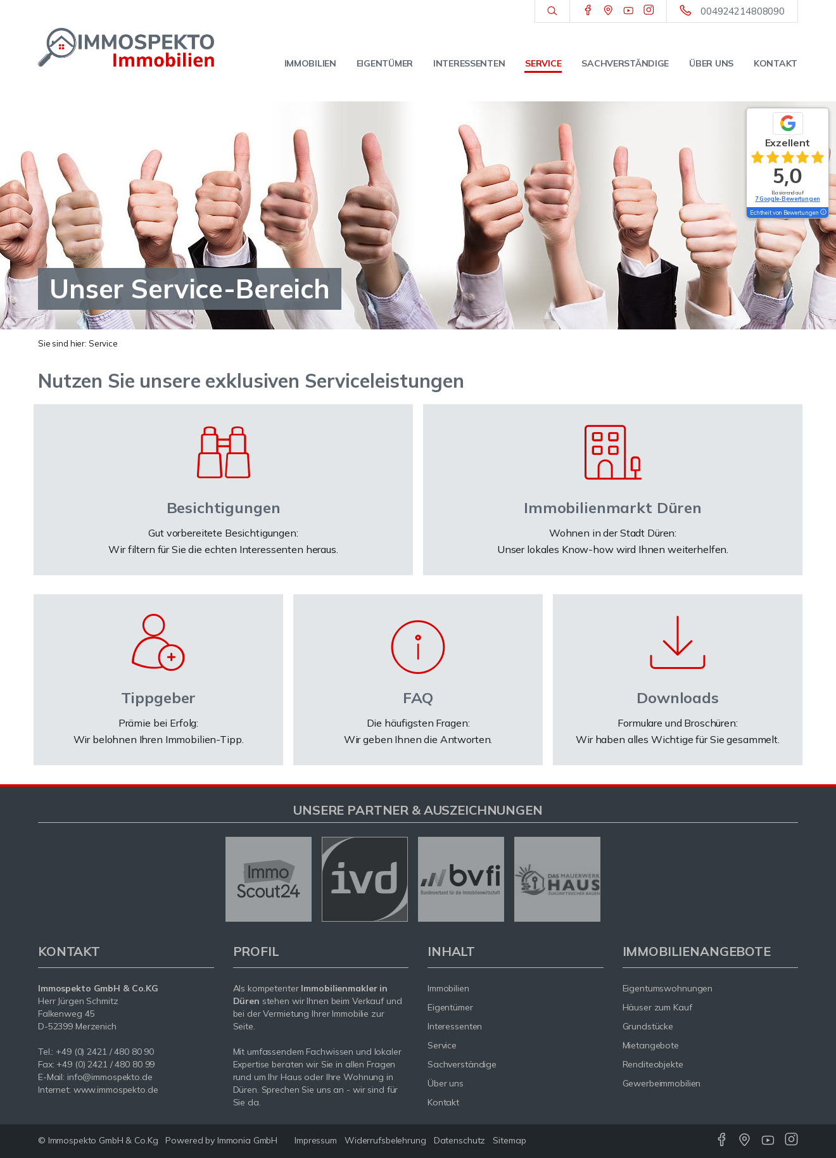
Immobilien (310, 63)
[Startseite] (126, 47)
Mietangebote (651, 1045)
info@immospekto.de (110, 1077)
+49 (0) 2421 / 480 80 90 (105, 1051)
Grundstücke (648, 1026)
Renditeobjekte (653, 1064)
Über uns (711, 63)
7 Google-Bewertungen (787, 198)
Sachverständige (625, 63)
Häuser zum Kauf (657, 1007)
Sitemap (509, 1140)
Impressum (315, 1140)
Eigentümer (385, 63)
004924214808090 (742, 11)
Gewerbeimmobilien (662, 1083)
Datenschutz (460, 1140)
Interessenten (469, 63)
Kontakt (775, 63)
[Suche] (552, 11)
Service (543, 63)
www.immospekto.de (115, 1089)
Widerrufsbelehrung (385, 1140)
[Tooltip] (822, 212)
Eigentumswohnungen (668, 988)
